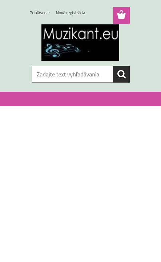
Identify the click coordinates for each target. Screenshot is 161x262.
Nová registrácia (70, 12)
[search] (121, 74)
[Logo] (80, 42)
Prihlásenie (40, 12)
